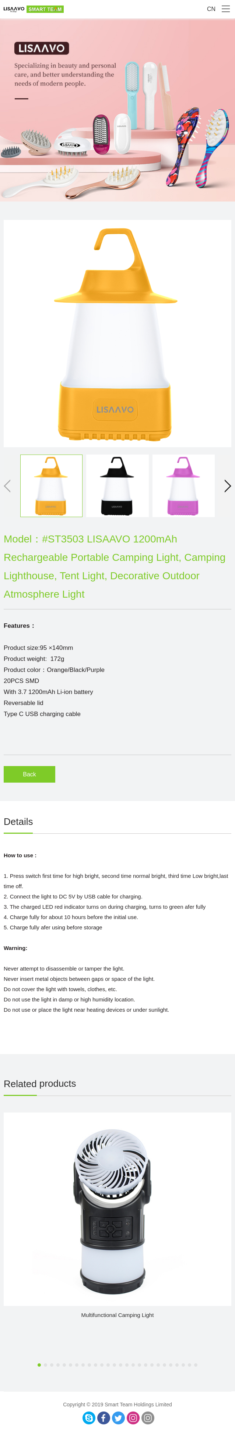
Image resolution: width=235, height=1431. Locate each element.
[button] (224, 486)
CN (211, 9)
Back (29, 774)
